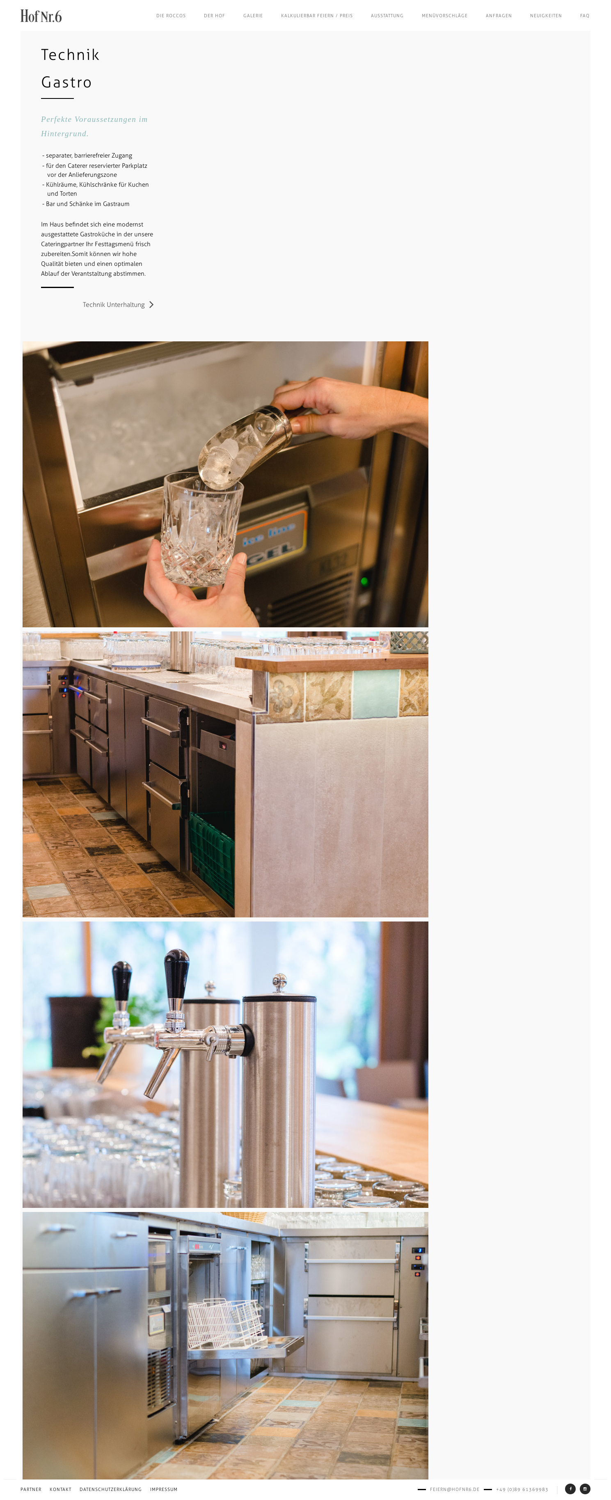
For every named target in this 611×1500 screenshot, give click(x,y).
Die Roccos (171, 15)
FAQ (585, 15)
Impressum (164, 1489)
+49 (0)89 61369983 (522, 1489)
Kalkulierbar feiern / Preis (317, 15)
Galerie (253, 15)
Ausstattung (387, 15)
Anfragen (499, 15)
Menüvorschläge (445, 15)
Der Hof (214, 15)
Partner (31, 1489)
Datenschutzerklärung (111, 1489)
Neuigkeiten (546, 15)
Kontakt (60, 1489)
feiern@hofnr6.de (455, 1489)
